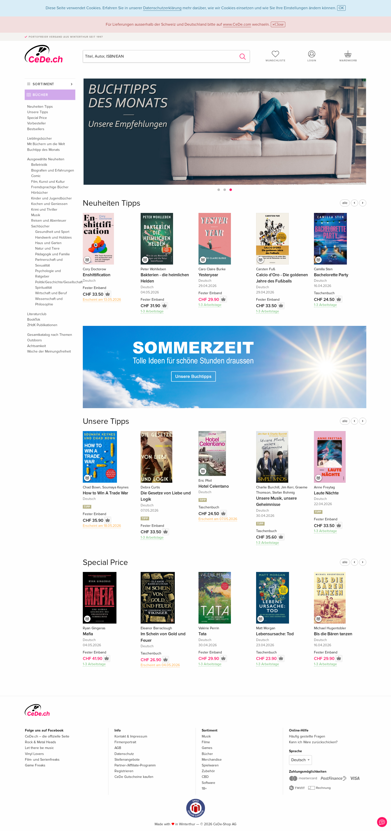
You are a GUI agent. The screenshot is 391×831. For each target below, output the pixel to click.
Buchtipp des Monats (43, 150)
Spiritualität (43, 287)
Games (207, 748)
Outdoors (34, 340)
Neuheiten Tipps (40, 106)
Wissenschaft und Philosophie (49, 301)
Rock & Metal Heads (40, 742)
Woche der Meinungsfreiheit (49, 351)
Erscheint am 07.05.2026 (217, 519)
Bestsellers (35, 129)
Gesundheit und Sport (52, 232)
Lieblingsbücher (39, 138)
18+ (204, 788)
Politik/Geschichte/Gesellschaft (55, 282)
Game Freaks (35, 765)
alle (344, 203)
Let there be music (39, 748)
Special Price (37, 118)
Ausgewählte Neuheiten (45, 159)
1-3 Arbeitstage (152, 311)
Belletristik (39, 165)
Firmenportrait (125, 742)
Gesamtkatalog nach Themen (49, 335)
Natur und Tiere (47, 248)
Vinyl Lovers (34, 754)
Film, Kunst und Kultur (48, 182)
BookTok (33, 319)
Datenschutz (124, 754)
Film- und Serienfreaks (42, 759)
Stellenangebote (127, 759)
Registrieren (123, 771)
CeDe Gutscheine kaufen (133, 777)
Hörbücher (39, 192)
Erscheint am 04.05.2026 (160, 665)
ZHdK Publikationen (42, 325)
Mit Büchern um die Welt (46, 144)
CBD (205, 777)
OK (341, 7)
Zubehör (208, 771)
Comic (36, 176)
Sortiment (43, 84)
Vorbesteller (36, 123)
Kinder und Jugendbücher (51, 198)
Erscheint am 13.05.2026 (102, 299)
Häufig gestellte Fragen (307, 736)
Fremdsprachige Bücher (50, 187)
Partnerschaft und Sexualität (49, 262)
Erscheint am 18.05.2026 (102, 526)
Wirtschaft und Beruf (51, 293)
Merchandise (212, 759)
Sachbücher (40, 226)
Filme (206, 742)
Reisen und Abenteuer (48, 220)
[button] (219, 189)
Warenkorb (348, 56)
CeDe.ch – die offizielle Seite (47, 736)
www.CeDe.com (237, 24)
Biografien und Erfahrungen (52, 170)
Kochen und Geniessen (49, 204)
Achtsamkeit (36, 346)
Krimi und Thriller (44, 209)
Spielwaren (210, 765)
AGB (117, 748)
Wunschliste (275, 56)
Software (208, 783)
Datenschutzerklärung (162, 7)
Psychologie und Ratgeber (48, 273)
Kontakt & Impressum (130, 736)
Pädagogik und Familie (52, 254)
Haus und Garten (48, 243)
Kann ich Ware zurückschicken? (313, 742)
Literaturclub (36, 314)
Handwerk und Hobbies (53, 237)
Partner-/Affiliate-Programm (135, 765)
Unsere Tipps (37, 112)
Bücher (40, 95)
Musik (35, 215)
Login (312, 56)
